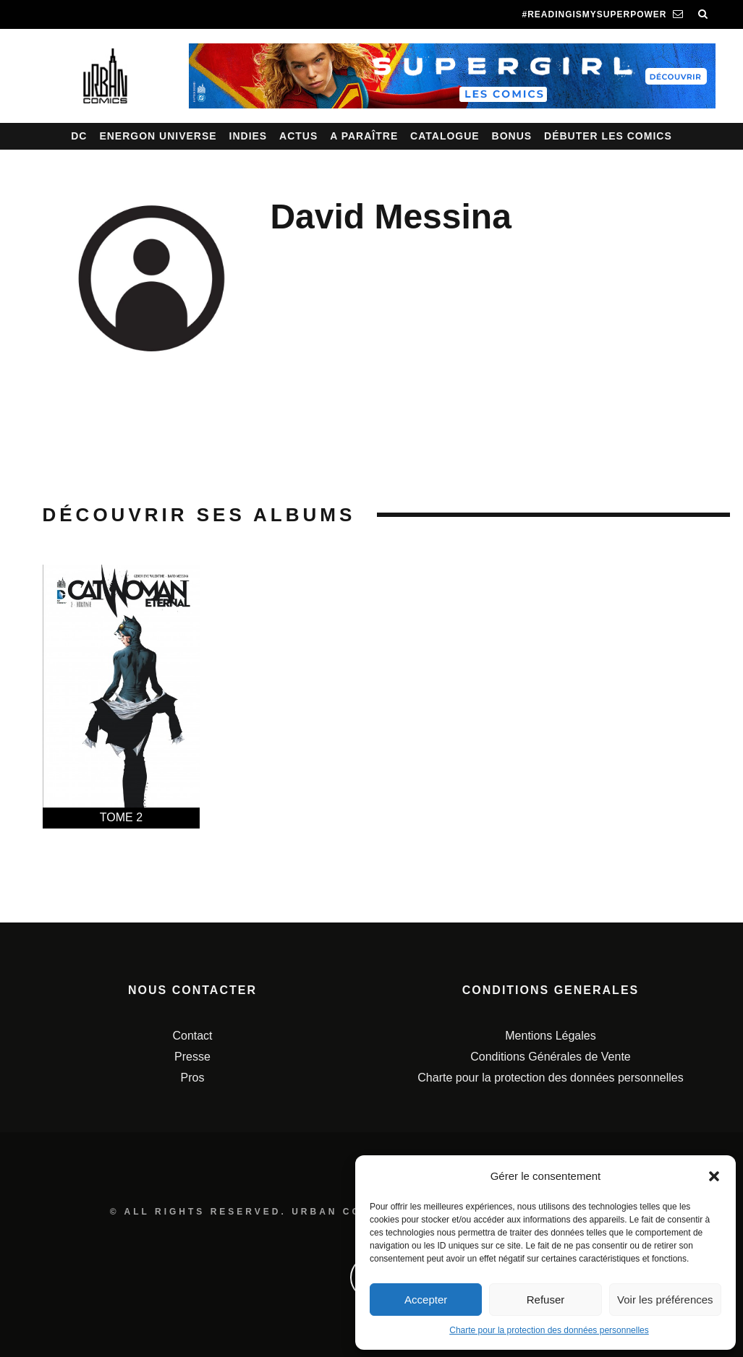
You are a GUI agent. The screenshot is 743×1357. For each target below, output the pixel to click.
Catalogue (445, 136)
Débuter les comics (608, 136)
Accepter (425, 1299)
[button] (714, 1176)
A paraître (364, 136)
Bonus (512, 136)
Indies (248, 136)
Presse (192, 1056)
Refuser (546, 1299)
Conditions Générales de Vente (550, 1056)
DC (79, 136)
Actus (298, 136)
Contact (192, 1035)
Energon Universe (157, 136)
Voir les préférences (665, 1299)
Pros (193, 1077)
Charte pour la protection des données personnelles (549, 1330)
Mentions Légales (550, 1035)
